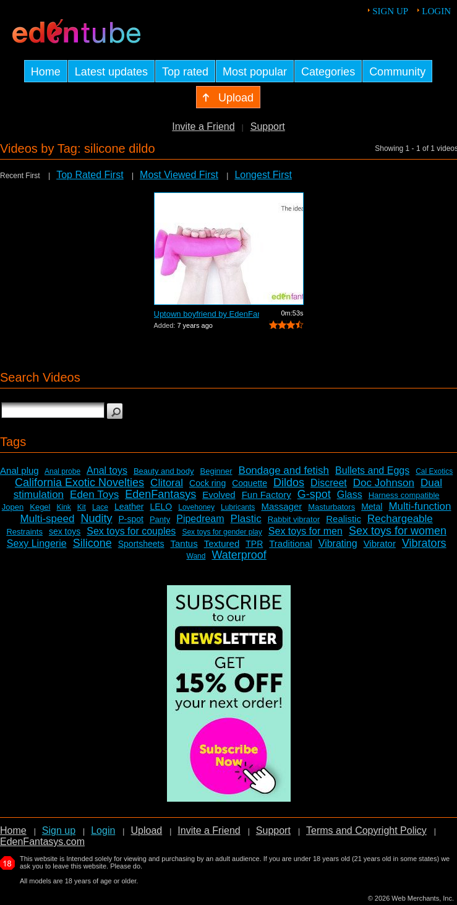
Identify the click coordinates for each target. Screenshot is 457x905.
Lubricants (238, 507)
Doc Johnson (383, 483)
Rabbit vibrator (294, 519)
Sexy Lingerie (37, 543)
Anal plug (19, 470)
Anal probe (62, 471)
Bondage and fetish (284, 470)
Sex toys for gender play (222, 532)
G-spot (314, 494)
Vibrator (380, 543)
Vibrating (337, 543)
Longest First (262, 174)
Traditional (290, 543)
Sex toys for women (397, 531)
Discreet (328, 483)
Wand (196, 556)
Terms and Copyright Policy (366, 830)
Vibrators (424, 543)
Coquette (249, 483)
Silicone (92, 543)
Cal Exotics (434, 471)
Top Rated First (89, 174)
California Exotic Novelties (79, 482)
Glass (349, 494)
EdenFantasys (160, 494)
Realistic (343, 518)
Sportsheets (141, 544)
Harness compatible (404, 495)
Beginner (216, 471)
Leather (128, 507)
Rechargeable (400, 519)
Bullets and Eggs (372, 470)
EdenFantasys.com (42, 841)
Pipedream (200, 518)
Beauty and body (164, 471)
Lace (100, 507)
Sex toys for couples (131, 531)
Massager (281, 506)
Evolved (218, 494)
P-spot (130, 519)
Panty (160, 519)
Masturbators (331, 507)
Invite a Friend (203, 126)
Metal (371, 507)
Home (13, 830)
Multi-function (419, 506)
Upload (146, 830)
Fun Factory (266, 494)
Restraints (24, 531)
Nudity (96, 518)
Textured (222, 543)
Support (267, 126)
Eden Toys (94, 494)
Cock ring (207, 483)
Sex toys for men (305, 531)
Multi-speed (47, 519)
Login (436, 11)
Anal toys (107, 470)
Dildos (288, 482)
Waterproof (238, 555)
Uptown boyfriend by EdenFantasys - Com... (206, 314)
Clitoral (166, 483)
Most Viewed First (179, 174)
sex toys (64, 531)
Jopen (12, 507)
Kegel (40, 507)
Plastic (246, 519)
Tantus (183, 543)
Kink (64, 507)
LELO (161, 507)
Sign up (390, 11)
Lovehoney (196, 507)
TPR (254, 544)
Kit (81, 507)
